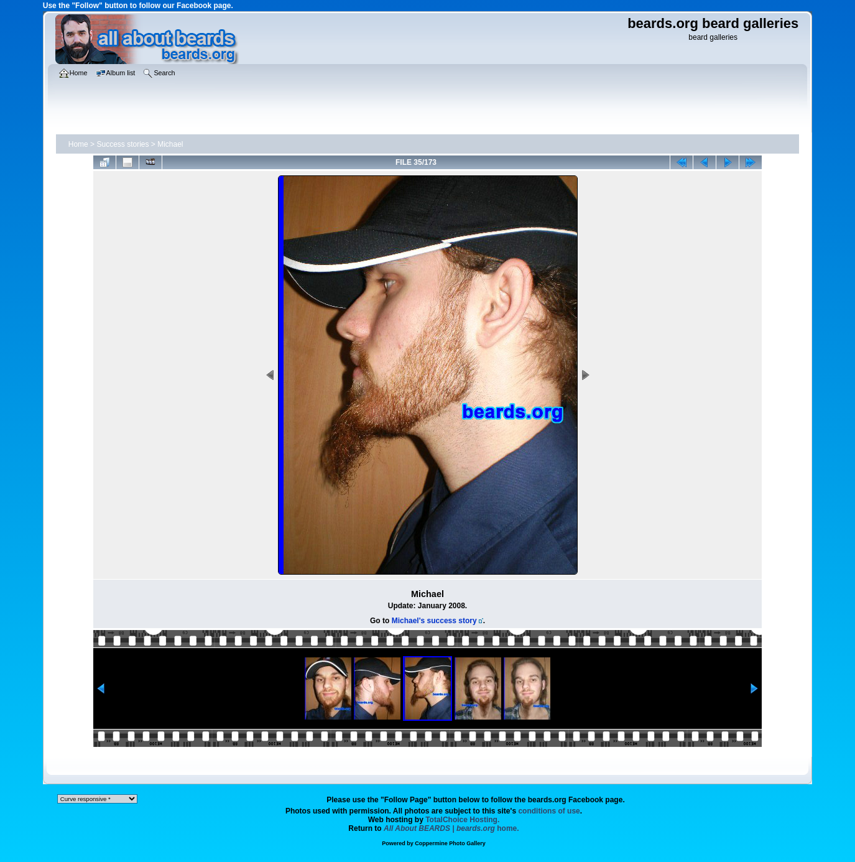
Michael (170, 144)
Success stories (122, 144)
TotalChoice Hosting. (462, 819)
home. (451, 828)
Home (78, 144)
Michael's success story (434, 620)
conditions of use (549, 811)
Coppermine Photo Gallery (450, 843)
